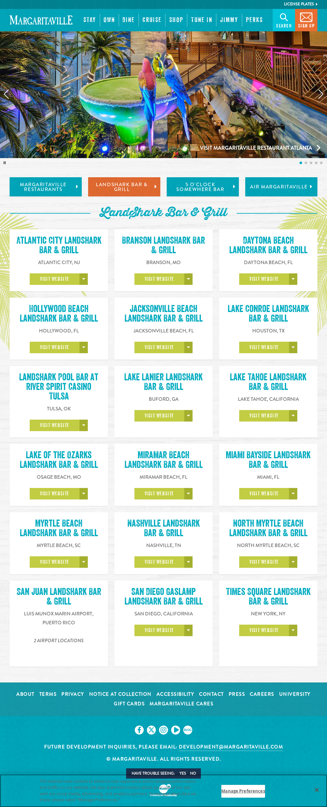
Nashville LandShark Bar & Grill (163, 529)
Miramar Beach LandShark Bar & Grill (164, 460)
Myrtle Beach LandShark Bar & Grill (59, 529)
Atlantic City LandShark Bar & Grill (59, 245)
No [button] (193, 773)
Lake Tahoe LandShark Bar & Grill (268, 382)
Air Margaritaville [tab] (281, 186)
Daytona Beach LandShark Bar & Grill (268, 245)
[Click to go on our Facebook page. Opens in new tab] (139, 730)
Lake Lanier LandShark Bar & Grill (163, 382)
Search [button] (284, 19)
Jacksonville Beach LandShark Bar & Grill (164, 313)
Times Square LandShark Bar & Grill (268, 597)
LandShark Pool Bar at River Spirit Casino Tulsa (58, 386)
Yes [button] (182, 773)
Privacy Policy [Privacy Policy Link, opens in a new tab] (135, 800)
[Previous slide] (6, 94)
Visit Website (54, 279)
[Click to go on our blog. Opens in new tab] (187, 730)
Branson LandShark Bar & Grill (163, 245)
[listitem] (301, 163)
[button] (90, 20)
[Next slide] (321, 94)
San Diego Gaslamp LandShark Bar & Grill (164, 597)
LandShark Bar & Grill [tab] (126, 187)
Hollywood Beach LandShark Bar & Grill (59, 313)
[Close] (317, 790)
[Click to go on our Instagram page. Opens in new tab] (163, 730)
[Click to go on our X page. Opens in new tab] (151, 730)
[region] (163, 790)
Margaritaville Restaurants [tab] (49, 187)
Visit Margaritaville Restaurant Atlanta (256, 148)
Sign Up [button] (306, 19)
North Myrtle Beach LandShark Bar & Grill (268, 529)
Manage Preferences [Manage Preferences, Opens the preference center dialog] (243, 791)
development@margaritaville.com (231, 746)
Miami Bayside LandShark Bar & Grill (268, 460)
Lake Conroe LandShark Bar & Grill (268, 313)
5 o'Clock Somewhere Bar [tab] (206, 187)
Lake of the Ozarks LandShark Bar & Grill (59, 459)
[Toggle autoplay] (5, 163)
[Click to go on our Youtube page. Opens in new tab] (175, 730)
